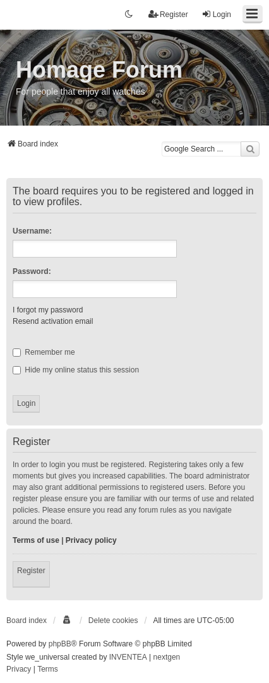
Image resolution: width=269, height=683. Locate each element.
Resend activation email (53, 321)
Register (31, 570)
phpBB (60, 643)
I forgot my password (48, 310)
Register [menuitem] (168, 14)
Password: (32, 271)
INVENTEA (128, 657)
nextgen (167, 657)
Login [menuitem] (216, 14)
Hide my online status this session (76, 369)
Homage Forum (99, 70)
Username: (32, 231)
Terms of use (36, 540)
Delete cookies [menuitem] (113, 620)
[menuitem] (67, 620)
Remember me (44, 352)
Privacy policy (91, 540)
